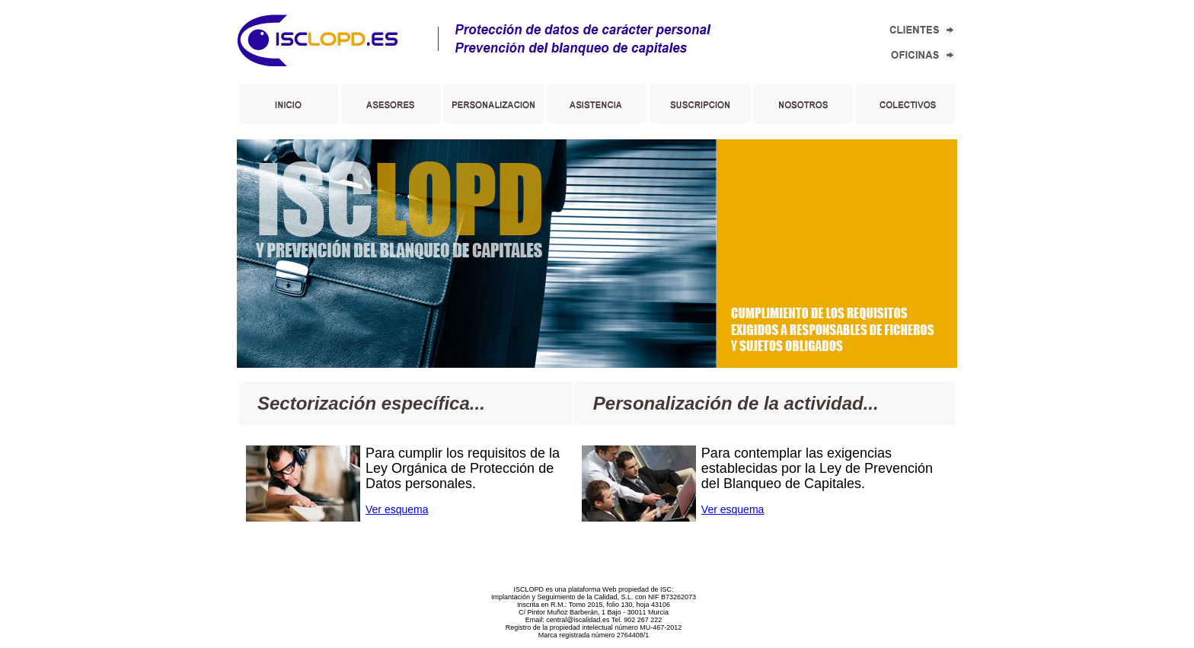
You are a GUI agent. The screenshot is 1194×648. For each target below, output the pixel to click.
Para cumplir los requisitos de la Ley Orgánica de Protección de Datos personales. (463, 468)
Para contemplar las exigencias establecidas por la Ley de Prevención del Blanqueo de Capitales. (817, 468)
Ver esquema (397, 509)
